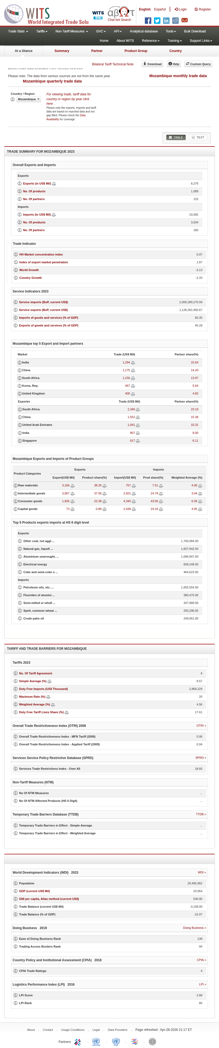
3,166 (66, 485)
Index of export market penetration (43, 262)
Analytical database (144, 31)
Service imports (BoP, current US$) (43, 302)
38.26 (98, 485)
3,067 (66, 493)
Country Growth (30, 277)
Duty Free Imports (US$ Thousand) (43, 688)
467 (127, 385)
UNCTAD (97, 1041)
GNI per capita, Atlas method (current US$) (49, 898)
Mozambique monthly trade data (178, 76)
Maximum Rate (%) (32, 696)
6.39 (194, 501)
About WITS (125, 41)
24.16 (154, 508)
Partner (97, 51)
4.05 (194, 508)
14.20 (194, 370)
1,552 (131, 417)
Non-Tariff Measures (72, 31)
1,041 (131, 424)
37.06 (98, 493)
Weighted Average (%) (34, 704)
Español (160, 9)
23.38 (98, 501)
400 (127, 393)
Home (104, 41)
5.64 (195, 385)
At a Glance (24, 51)
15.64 (194, 362)
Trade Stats (18, 31)
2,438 (127, 508)
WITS (53, 13)
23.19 (194, 409)
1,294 (126, 362)
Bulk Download (195, 31)
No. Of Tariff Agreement (35, 673)
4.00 (194, 485)
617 (132, 440)
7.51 (155, 485)
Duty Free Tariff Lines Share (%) (41, 712)
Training (175, 41)
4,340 (127, 501)
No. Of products (34, 191)
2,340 (131, 409)
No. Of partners (34, 199)
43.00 (154, 501)
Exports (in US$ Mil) (37, 183)
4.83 (195, 393)
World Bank (153, 1041)
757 (128, 485)
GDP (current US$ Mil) (34, 891)
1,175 (126, 370)
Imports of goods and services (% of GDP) (48, 317)
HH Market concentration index (41, 254)
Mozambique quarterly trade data (52, 81)
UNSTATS (116, 1041)
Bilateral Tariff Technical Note (113, 64)
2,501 (127, 493)
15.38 (194, 417)
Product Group (136, 51)
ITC (78, 1041)
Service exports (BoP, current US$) (43, 309)
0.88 (99, 508)
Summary (62, 51)
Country (175, 51)
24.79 (154, 493)
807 (132, 432)
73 (67, 508)
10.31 (194, 424)
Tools (171, 31)
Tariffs (42, 31)
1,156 (126, 378)
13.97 (194, 378)
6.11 (195, 440)
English (144, 9)
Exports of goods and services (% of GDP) (48, 325)
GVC (101, 31)
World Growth (29, 270)
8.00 (195, 432)
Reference (150, 41)
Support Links (201, 41)
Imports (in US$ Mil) (37, 214)
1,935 (66, 501)
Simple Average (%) (32, 681)
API (118, 31)
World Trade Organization (135, 1041)
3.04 (194, 493)
